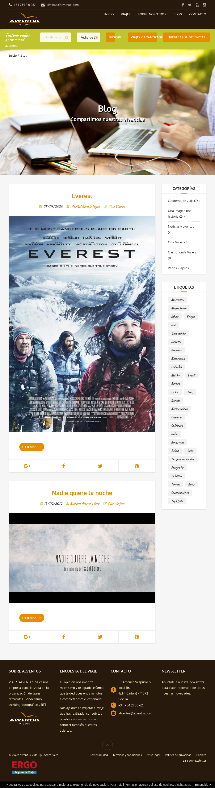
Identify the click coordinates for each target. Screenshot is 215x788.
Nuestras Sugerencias (187, 37)
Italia (190, 451)
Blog (177, 14)
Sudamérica (178, 333)
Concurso (176, 417)
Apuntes (176, 342)
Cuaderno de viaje (180, 201)
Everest (82, 196)
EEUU (175, 392)
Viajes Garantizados (144, 37)
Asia (173, 325)
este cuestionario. (89, 699)
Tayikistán (177, 501)
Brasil (191, 375)
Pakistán (176, 476)
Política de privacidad (178, 755)
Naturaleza (178, 358)
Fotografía (177, 467)
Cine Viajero (176, 242)
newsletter (196, 682)
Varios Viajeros (178, 268)
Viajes (126, 14)
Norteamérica (179, 409)
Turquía (175, 484)
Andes (174, 434)
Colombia (176, 367)
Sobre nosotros (152, 14)
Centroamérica (180, 493)
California (177, 425)
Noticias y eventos (181, 226)
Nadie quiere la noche (82, 493)
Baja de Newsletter (194, 760)
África (174, 316)
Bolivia (175, 451)
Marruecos (177, 300)
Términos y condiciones (127, 755)
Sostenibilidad (99, 755)
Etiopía (191, 316)
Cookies (201, 755)
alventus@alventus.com (63, 4)
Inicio (109, 14)
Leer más (32, 447)
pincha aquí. (183, 784)
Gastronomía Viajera (182, 252)
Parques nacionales (182, 459)
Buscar (112, 37)
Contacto (197, 14)
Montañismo (178, 308)
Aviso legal (153, 755)
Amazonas (177, 442)
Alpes (191, 484)
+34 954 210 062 (25, 4)
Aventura (176, 350)
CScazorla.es (50, 755)
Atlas (190, 392)
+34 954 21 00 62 (130, 705)
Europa (175, 384)
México (175, 375)
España (175, 400)
